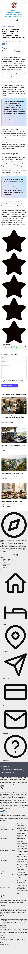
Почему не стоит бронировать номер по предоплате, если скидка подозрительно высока (12, 417)
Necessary (4, 811)
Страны (5, 562)
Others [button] (1, 935)
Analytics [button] (2, 915)
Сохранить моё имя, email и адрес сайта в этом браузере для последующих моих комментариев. (13, 381)
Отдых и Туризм (7, 559)
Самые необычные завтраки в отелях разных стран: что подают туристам (12, 502)
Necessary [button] (2, 810)
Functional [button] (2, 895)
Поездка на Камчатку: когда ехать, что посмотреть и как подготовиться (12, 474)
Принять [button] (2, 785)
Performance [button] (3, 905)
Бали (4, 565)
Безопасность (6, 564)
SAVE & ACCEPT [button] (4, 944)
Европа (5, 567)
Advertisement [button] (3, 925)
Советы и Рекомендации (9, 560)
